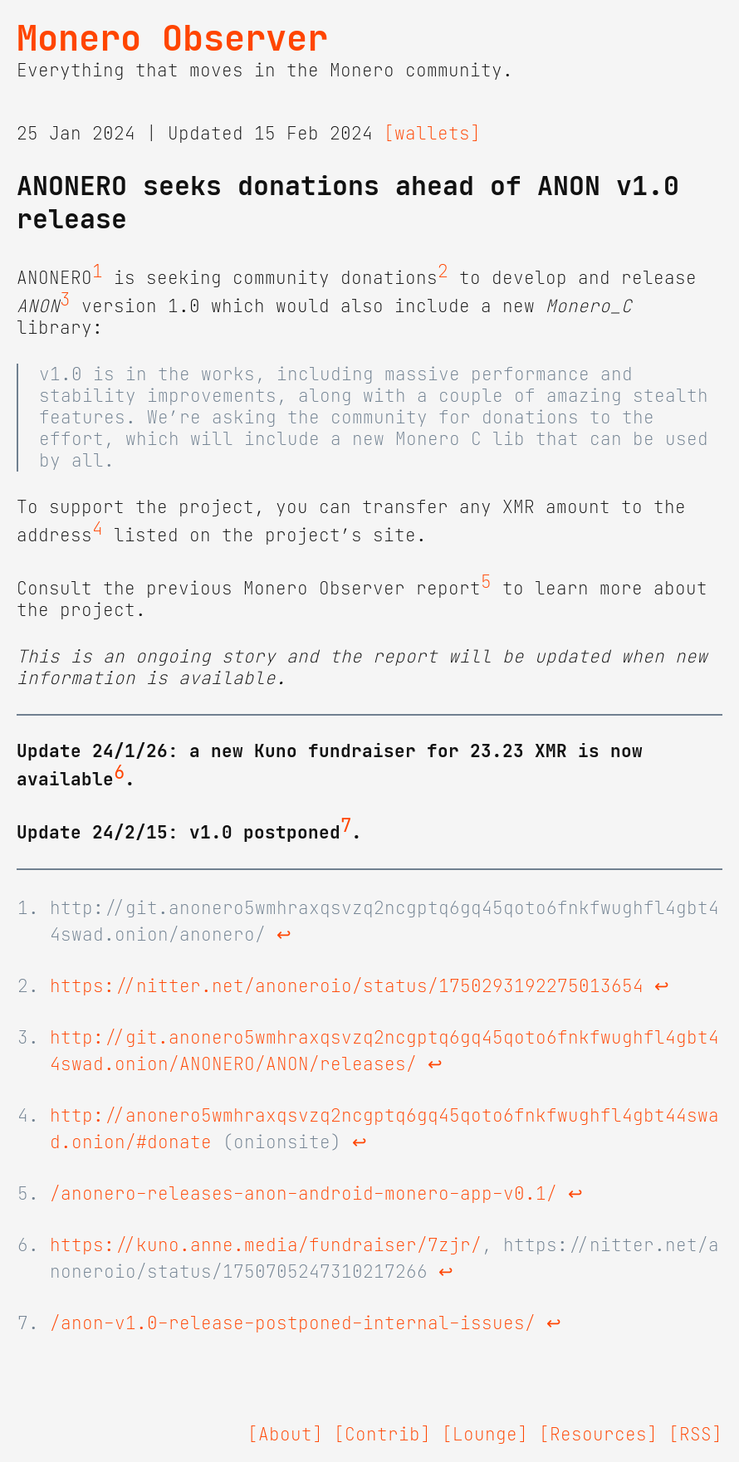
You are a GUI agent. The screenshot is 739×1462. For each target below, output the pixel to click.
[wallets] (432, 133)
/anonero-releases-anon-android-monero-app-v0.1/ (303, 1194)
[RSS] (695, 1434)
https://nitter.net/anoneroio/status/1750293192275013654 (347, 986)
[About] (285, 1434)
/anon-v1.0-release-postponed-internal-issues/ (293, 1323)
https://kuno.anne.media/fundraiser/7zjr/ (266, 1245)
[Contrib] (382, 1434)
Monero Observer (172, 38)
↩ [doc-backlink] (284, 935)
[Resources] (598, 1434)
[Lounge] (485, 1434)
